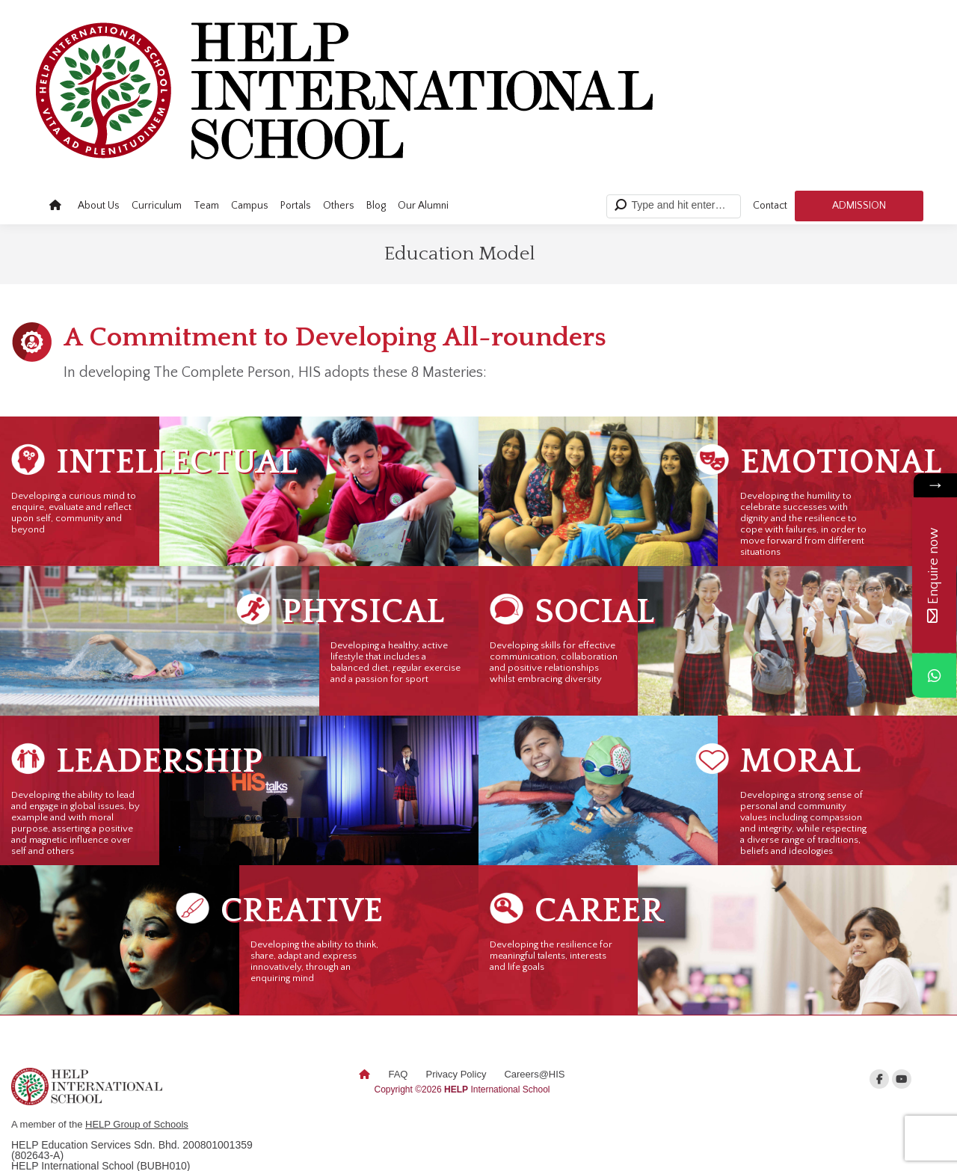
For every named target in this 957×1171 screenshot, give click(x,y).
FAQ (397, 1074)
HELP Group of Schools (136, 1124)
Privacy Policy (455, 1074)
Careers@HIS (534, 1074)
